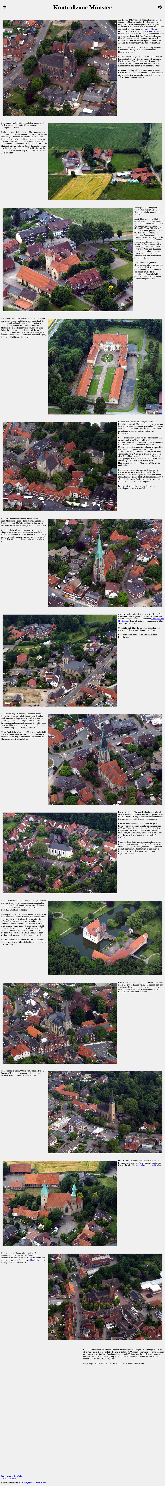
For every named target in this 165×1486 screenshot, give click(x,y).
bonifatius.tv (36, 1260)
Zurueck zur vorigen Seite (11, 1476)
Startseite (12, 1478)
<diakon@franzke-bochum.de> (33, 1483)
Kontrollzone (152, 31)
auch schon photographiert (147, 1165)
